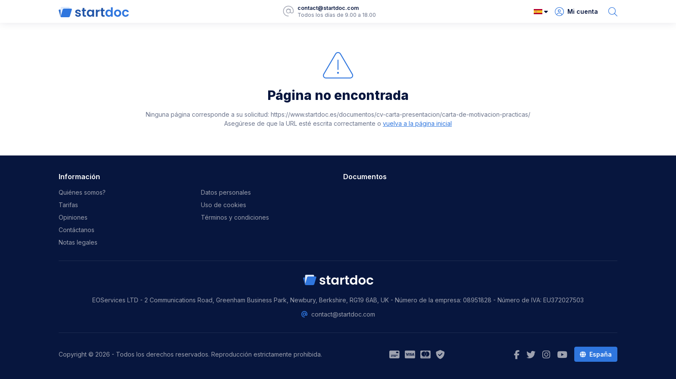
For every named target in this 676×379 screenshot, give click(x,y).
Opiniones (73, 217)
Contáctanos (76, 229)
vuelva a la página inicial (417, 123)
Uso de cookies (223, 204)
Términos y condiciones (235, 217)
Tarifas (68, 204)
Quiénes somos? (82, 192)
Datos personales (226, 192)
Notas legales (78, 242)
